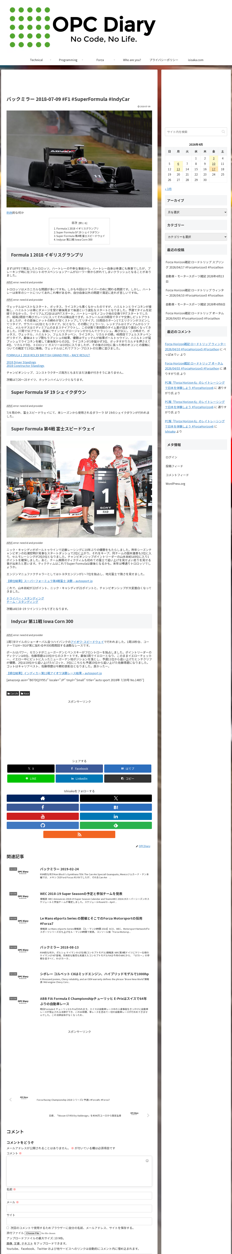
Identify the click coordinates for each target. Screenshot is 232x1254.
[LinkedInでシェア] (116, 769)
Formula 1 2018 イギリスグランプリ (77, 228)
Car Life (13, 693)
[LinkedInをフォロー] (87, 788)
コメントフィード (177, 475)
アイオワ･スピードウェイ (87, 642)
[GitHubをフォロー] (96, 788)
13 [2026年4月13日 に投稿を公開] (178, 169)
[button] (140, 769)
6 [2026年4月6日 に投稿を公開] (178, 163)
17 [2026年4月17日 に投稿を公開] (213, 169)
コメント (14, 1107)
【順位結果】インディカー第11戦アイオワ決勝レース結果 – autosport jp (54, 673)
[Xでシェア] (18, 769)
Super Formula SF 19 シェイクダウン (78, 232)
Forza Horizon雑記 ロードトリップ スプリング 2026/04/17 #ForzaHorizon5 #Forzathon (195, 264)
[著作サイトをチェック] (46, 788)
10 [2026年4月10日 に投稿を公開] (213, 163)
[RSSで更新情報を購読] (112, 788)
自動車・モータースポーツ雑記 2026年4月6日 (195, 304)
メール (13, 1156)
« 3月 (168, 189)
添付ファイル (16, 1186)
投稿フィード (174, 466)
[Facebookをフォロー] (62, 788)
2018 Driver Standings (21, 362)
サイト (11, 1168)
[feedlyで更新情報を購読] (104, 788)
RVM (9, 212)
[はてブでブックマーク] (67, 769)
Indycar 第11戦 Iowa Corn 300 (74, 239)
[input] (196, 131)
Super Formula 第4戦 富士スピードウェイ (80, 236)
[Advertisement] (79, 84)
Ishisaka (170, 431)
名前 (11, 1143)
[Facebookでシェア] (42, 769)
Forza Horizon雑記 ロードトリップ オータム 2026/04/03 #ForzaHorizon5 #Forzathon (195, 315)
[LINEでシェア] (91, 769)
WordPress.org (175, 483)
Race (25, 693)
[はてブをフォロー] (71, 788)
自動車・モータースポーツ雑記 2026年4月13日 (195, 279)
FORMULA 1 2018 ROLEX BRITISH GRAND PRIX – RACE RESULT (48, 355)
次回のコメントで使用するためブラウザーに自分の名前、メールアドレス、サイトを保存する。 (73, 1181)
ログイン (171, 457)
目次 (74, 223)
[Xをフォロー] (54, 788)
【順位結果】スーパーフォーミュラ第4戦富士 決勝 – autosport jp (50, 581)
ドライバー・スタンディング (25, 598)
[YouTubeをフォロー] (79, 788)
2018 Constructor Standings (25, 365)
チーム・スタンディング (22, 601)
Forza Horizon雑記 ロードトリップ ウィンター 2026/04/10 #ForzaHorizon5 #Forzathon (195, 292)
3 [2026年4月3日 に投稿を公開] (214, 158)
